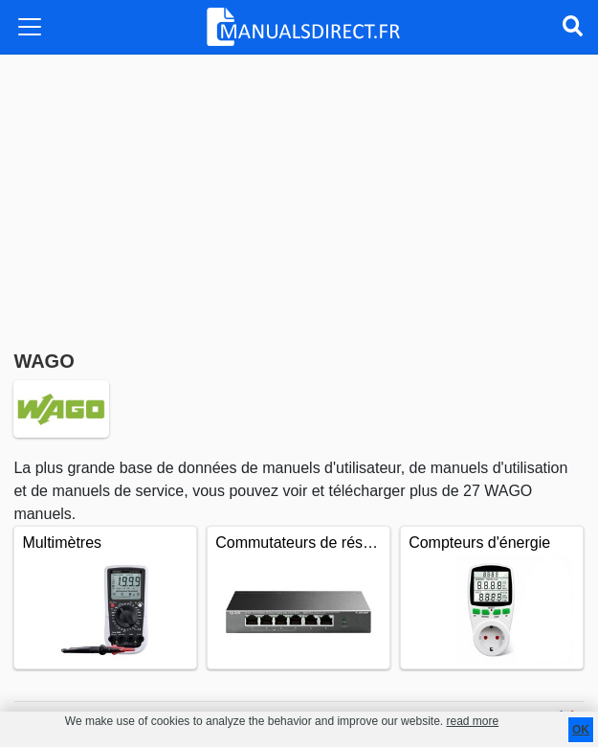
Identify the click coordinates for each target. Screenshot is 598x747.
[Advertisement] (298, 198)
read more (472, 721)
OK (580, 729)
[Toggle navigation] (29, 26)
